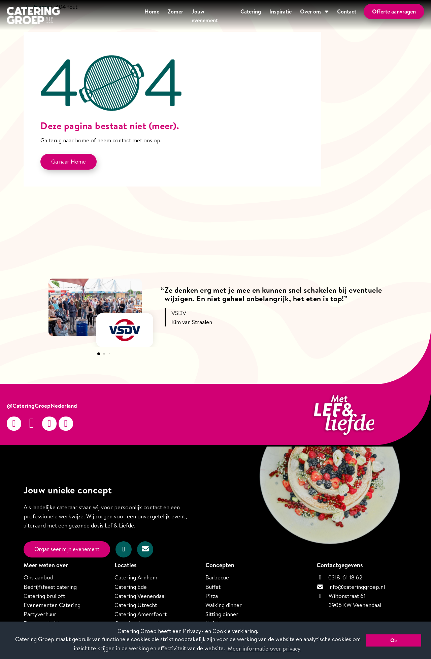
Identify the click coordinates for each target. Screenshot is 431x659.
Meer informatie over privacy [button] (264, 648)
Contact (337, 16)
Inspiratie (264, 16)
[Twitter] (49, 424)
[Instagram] (14, 424)
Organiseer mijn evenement (68, 549)
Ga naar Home (69, 162)
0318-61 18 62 (339, 577)
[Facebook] (31, 424)
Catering (231, 16)
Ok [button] (393, 640)
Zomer (148, 16)
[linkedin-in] (66, 424)
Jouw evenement (188, 16)
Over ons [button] (298, 16)
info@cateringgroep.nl (356, 586)
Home (121, 16)
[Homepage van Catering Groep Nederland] (33, 16)
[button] (98, 353)
